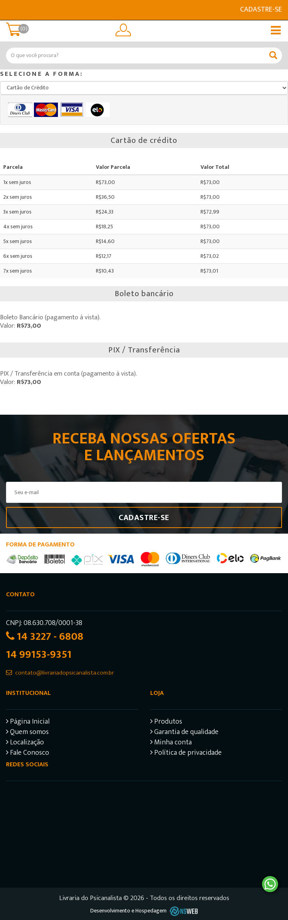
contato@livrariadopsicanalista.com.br (64, 673)
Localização (25, 743)
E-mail (11, 10)
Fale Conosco (27, 754)
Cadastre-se (261, 10)
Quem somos (27, 733)
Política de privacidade (186, 754)
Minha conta (171, 743)
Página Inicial (28, 723)
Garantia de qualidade (184, 733)
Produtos (166, 723)
